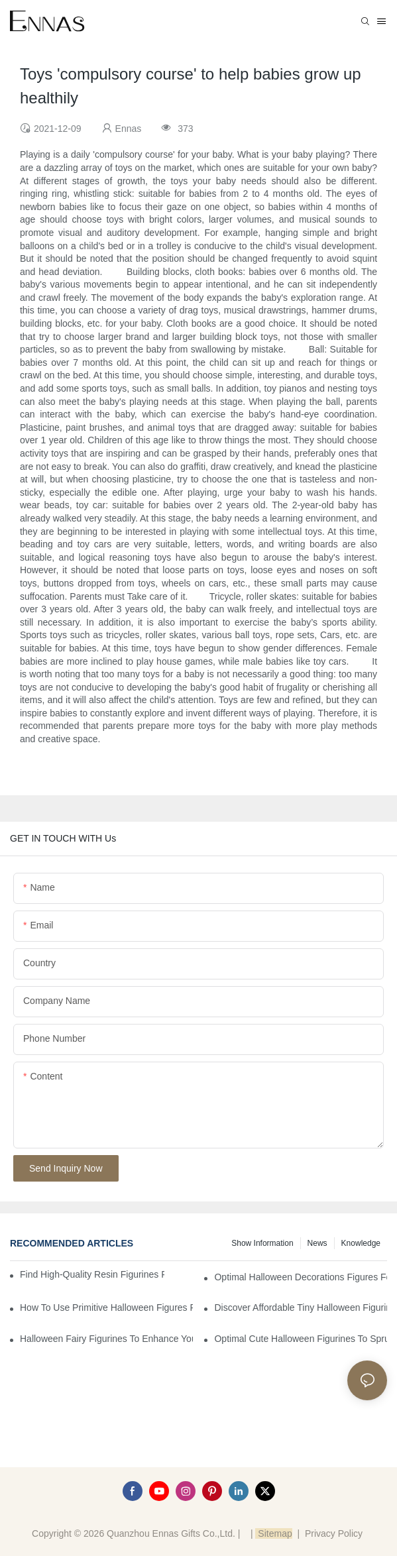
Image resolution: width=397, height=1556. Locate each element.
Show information (262, 1243)
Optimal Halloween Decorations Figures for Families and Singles (300, 1277)
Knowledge (360, 1243)
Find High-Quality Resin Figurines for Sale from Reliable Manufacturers (92, 1274)
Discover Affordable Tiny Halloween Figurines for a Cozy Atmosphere (300, 1307)
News (317, 1243)
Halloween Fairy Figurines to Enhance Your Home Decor (106, 1338)
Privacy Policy (334, 1533)
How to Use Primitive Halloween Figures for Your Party (106, 1307)
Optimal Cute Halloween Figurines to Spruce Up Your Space (300, 1338)
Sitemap (273, 1533)
